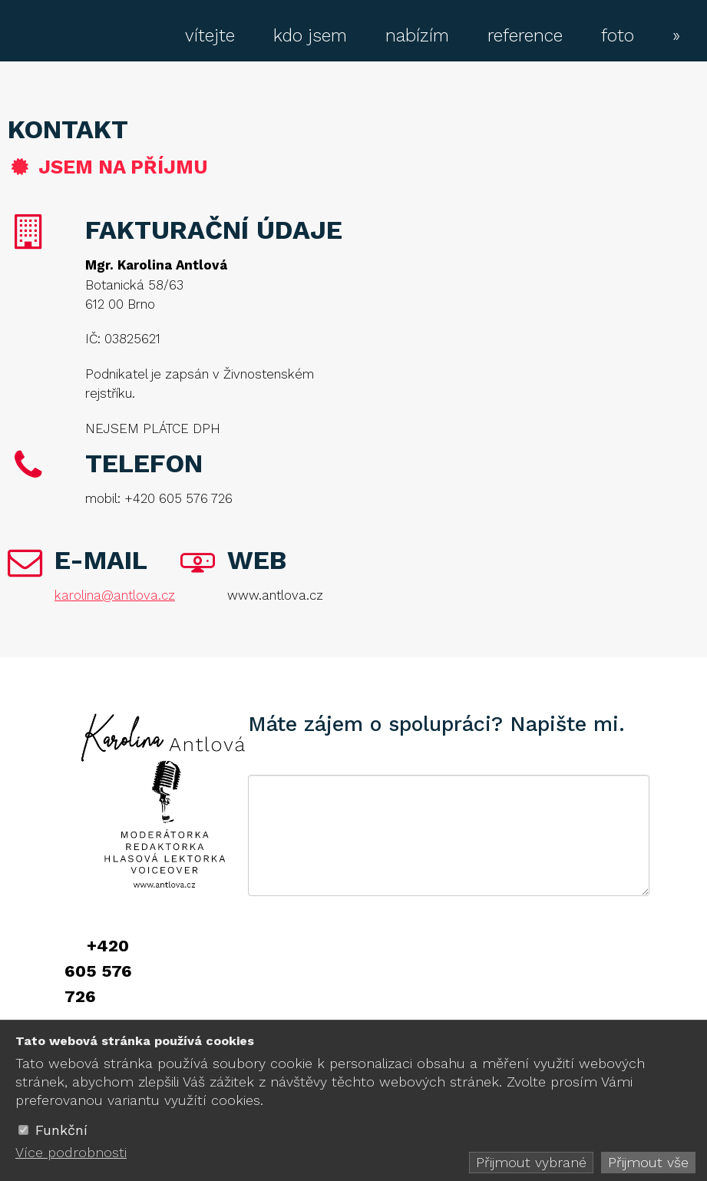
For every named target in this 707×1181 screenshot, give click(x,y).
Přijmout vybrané (531, 1162)
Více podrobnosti (71, 1152)
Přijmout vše (648, 1162)
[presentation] (364, 961)
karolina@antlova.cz (115, 595)
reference (525, 35)
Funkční (61, 1130)
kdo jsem (310, 35)
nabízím (417, 35)
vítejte (210, 35)
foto (617, 35)
